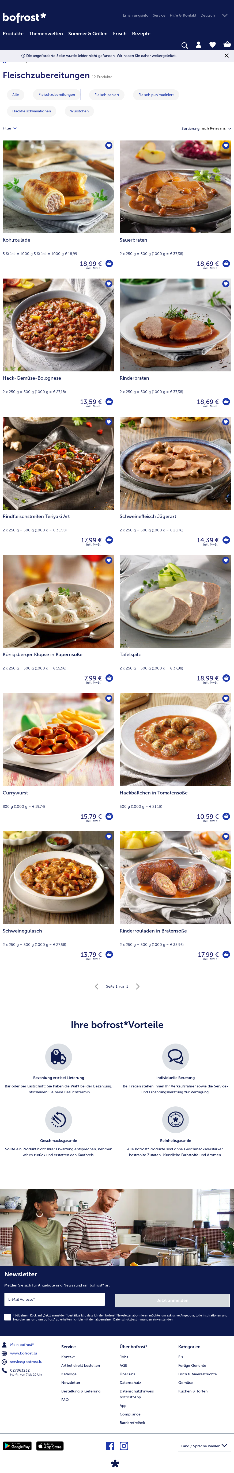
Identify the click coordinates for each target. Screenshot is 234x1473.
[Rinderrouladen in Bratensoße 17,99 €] (175, 900)
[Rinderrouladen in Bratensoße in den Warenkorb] (226, 955)
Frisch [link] (120, 33)
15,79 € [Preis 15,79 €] (90, 816)
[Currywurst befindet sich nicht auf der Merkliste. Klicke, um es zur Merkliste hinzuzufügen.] (108, 699)
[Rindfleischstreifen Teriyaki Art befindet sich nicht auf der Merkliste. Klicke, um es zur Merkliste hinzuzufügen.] (108, 422)
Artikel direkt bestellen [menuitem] (80, 1363)
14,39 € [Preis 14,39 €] (207, 540)
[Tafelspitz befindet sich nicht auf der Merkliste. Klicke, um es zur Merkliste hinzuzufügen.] (225, 561)
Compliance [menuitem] (130, 1412)
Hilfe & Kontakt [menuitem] (183, 15)
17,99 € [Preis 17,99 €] (91, 540)
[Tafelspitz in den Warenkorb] (226, 678)
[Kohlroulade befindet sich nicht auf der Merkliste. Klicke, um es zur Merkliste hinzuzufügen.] (108, 146)
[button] (216, 15)
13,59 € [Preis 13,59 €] (90, 402)
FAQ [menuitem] (65, 1397)
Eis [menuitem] (180, 1355)
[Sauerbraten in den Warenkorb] (226, 264)
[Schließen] (227, 56)
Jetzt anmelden (172, 1298)
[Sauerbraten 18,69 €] (175, 209)
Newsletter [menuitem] (70, 1380)
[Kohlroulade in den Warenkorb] (109, 264)
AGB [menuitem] (123, 1363)
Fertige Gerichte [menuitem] (192, 1363)
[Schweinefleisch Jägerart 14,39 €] (175, 486)
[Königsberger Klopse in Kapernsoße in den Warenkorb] (109, 678)
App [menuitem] (123, 1403)
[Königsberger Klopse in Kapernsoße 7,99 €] (58, 624)
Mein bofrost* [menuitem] (18, 1343)
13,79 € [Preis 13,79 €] (90, 954)
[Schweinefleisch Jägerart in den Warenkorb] (226, 540)
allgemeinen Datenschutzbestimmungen (123, 1318)
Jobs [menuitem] (124, 1355)
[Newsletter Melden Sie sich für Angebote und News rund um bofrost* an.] (117, 1300)
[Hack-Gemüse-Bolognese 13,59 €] (58, 348)
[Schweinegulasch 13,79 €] (58, 900)
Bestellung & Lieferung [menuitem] (80, 1389)
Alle (15, 95)
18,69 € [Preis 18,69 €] (207, 264)
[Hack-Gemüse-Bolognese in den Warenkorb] (109, 402)
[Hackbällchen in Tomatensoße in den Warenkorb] (226, 817)
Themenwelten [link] (46, 33)
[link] (24, 18)
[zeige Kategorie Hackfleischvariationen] (31, 111)
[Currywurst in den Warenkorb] (109, 817)
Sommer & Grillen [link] (88, 33)
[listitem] (58, 1072)
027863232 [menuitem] (16, 1369)
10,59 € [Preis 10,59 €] (207, 816)
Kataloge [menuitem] (69, 1372)
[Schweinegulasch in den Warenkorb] (109, 955)
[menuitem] (13, 33)
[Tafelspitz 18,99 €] (175, 624)
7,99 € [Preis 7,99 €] (92, 678)
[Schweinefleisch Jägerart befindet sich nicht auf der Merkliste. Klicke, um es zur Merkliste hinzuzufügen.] (225, 422)
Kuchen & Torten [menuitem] (192, 1389)
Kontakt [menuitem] (68, 1355)
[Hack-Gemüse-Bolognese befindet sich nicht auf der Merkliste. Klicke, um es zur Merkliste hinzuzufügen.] (108, 284)
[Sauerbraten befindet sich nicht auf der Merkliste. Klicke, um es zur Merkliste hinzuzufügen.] (225, 146)
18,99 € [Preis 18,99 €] (90, 264)
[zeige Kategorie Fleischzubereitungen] (57, 94)
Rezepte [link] (141, 33)
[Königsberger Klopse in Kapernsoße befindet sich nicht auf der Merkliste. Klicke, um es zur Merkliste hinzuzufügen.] (108, 561)
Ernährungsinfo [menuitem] (136, 15)
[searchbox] (6, 45)
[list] (117, 1106)
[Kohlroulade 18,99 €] (58, 209)
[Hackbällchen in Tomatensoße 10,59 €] (175, 762)
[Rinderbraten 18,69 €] (175, 348)
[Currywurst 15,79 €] (58, 762)
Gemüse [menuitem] (185, 1380)
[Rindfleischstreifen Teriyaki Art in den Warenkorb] (109, 540)
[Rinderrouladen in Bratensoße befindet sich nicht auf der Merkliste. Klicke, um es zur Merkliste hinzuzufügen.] (225, 837)
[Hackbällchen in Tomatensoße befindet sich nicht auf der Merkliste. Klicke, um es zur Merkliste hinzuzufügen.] (225, 699)
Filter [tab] (13, 128)
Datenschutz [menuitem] (130, 1380)
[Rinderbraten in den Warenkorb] (226, 402)
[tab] (198, 44)
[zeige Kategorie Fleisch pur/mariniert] (156, 94)
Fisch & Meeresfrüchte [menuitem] (197, 1372)
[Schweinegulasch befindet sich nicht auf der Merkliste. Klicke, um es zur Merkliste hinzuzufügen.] (108, 837)
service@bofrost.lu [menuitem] (22, 1360)
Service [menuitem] (159, 15)
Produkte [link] (13, 33)
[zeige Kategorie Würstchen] (79, 111)
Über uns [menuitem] (127, 1372)
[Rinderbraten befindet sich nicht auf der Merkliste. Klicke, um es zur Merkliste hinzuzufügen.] (225, 284)
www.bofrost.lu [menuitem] (20, 1352)
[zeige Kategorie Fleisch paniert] (106, 94)
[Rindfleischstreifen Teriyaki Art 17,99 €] (58, 486)
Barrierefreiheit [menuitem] (132, 1420)
